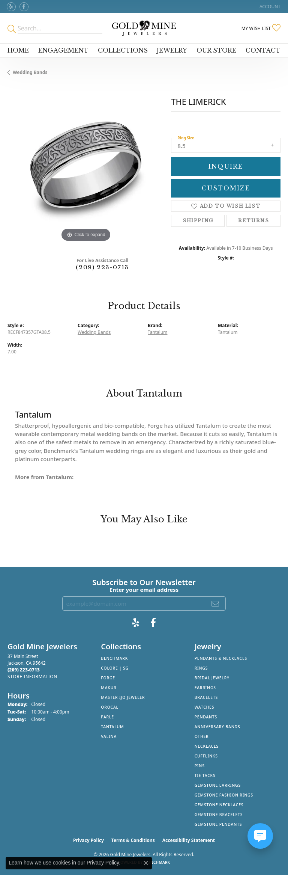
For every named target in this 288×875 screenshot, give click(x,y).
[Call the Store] (24, 670)
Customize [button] (226, 188)
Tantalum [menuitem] (112, 726)
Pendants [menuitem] (206, 717)
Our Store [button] (216, 50)
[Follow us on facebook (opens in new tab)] (24, 6)
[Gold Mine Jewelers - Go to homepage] (143, 28)
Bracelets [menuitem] (206, 697)
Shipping (198, 220)
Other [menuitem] (202, 736)
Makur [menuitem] (108, 687)
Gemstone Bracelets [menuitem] (219, 814)
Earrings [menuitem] (205, 687)
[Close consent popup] (146, 863)
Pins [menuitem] (200, 765)
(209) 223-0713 (102, 267)
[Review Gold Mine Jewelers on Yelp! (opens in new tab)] (11, 6)
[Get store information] (32, 676)
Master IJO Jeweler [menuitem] (123, 697)
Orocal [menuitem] (109, 707)
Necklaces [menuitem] (207, 746)
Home (18, 50)
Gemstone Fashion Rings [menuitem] (224, 795)
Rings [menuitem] (201, 668)
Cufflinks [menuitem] (206, 756)
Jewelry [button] (172, 50)
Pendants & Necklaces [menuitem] (221, 658)
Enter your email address (144, 589)
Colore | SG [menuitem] (115, 668)
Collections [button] (123, 50)
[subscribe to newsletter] (216, 603)
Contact (263, 50)
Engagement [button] (63, 50)
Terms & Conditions (133, 840)
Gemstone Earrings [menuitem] (218, 785)
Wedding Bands (30, 72)
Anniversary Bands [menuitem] (217, 726)
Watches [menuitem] (204, 707)
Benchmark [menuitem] (114, 658)
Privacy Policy (88, 840)
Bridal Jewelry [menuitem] (212, 677)
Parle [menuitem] (107, 717)
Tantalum (157, 332)
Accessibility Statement (188, 840)
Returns (253, 220)
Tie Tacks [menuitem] (205, 775)
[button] (269, 6)
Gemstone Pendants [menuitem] (218, 824)
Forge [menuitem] (108, 677)
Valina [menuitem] (109, 736)
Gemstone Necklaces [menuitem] (219, 804)
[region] (86, 165)
